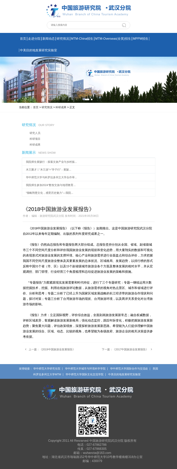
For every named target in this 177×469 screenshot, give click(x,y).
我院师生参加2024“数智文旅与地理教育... (51, 185)
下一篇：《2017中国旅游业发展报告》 (128, 349)
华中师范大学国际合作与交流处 (129, 368)
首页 (23, 38)
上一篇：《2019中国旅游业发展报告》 (49, 349)
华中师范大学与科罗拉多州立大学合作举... (51, 177)
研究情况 (63, 38)
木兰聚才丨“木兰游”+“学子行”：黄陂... (48, 169)
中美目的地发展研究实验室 (38, 50)
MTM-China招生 (82, 38)
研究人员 (35, 133)
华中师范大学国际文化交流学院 (84, 374)
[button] (87, 99)
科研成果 (61, 107)
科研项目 (35, 138)
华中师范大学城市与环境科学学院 (85, 368)
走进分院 (34, 38)
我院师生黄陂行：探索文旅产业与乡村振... (51, 161)
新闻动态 (48, 38)
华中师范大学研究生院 (46, 368)
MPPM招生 (140, 38)
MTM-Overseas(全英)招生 (113, 38)
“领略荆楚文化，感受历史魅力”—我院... (49, 192)
